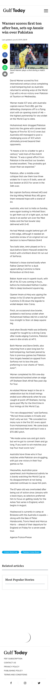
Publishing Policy (13, 671)
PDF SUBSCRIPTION (13, 659)
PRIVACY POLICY (11, 667)
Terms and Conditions (15, 675)
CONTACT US (10, 663)
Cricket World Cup (10, 552)
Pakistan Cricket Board (31, 552)
